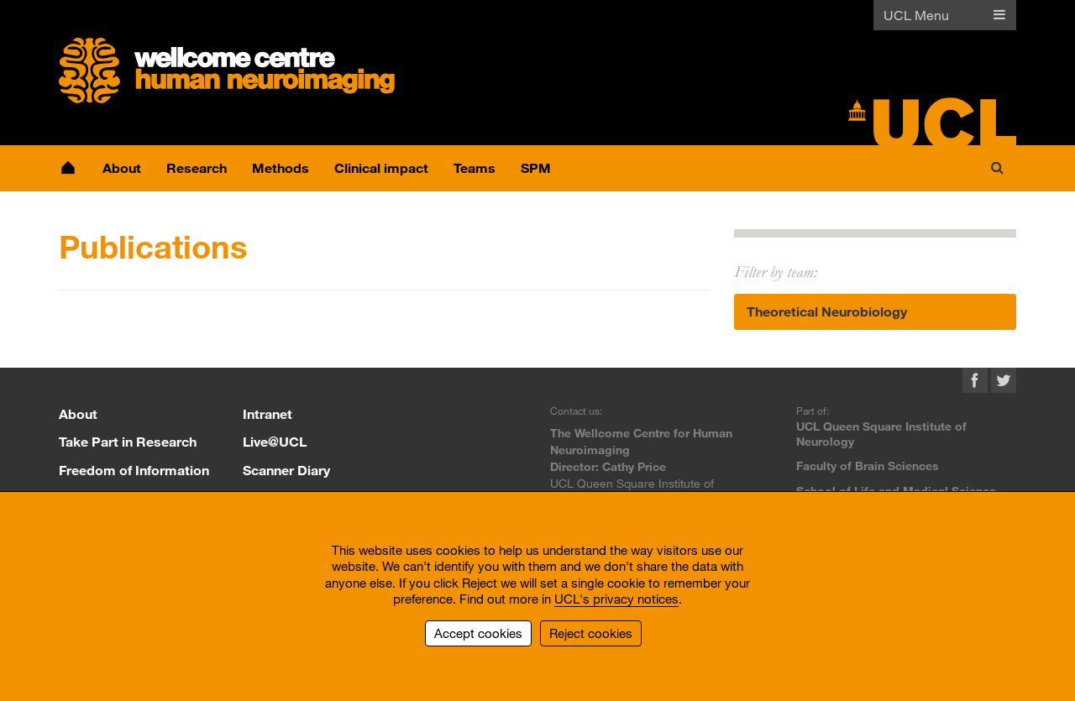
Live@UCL (275, 441)
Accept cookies (478, 633)
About (78, 413)
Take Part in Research (128, 441)
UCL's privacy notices (616, 598)
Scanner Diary (286, 470)
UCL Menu (916, 15)
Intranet (267, 413)
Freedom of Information (134, 470)
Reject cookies (590, 633)
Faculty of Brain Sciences (867, 465)
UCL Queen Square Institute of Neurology (881, 433)
